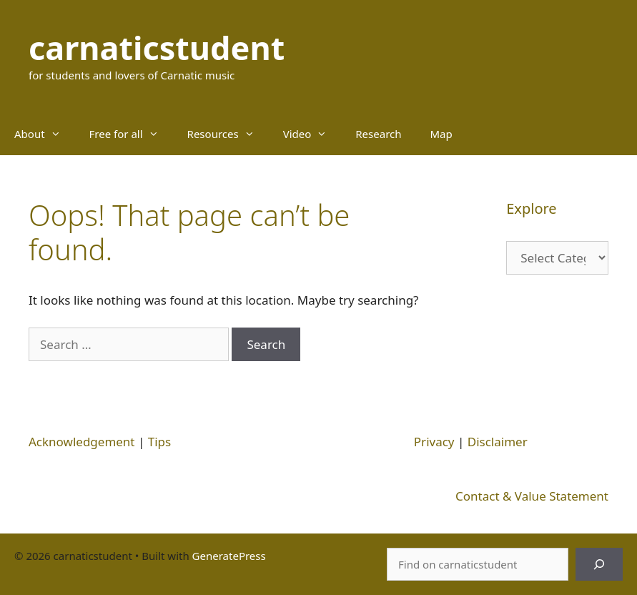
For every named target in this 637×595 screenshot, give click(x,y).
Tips (159, 441)
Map (441, 134)
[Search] (599, 564)
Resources (228, 133)
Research (378, 134)
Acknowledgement (82, 441)
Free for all (131, 133)
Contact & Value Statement (531, 496)
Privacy (434, 441)
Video (312, 133)
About (44, 133)
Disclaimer (498, 441)
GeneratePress (229, 556)
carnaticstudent (157, 47)
